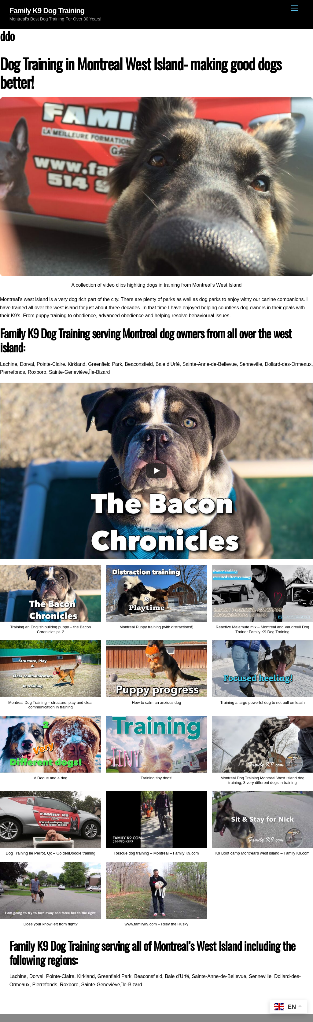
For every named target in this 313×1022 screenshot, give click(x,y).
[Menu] (294, 8)
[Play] (156, 470)
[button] (157, 600)
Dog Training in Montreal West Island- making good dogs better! (141, 72)
